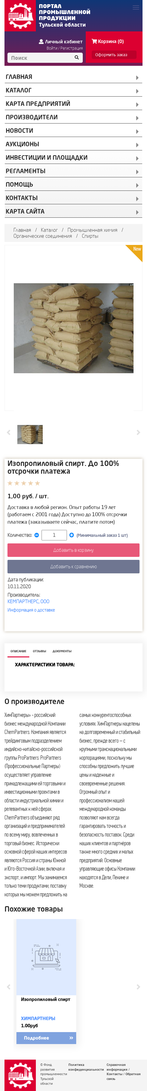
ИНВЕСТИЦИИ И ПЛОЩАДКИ (47, 157)
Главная (22, 230)
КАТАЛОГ (19, 90)
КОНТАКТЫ (22, 198)
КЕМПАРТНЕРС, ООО (28, 601)
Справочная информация (117, 1067)
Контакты (114, 1074)
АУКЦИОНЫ (22, 144)
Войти (52, 48)
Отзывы (39, 651)
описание (18, 651)
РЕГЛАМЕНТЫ (25, 171)
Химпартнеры (38, 1018)
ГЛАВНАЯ (19, 76)
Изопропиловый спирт (45, 999)
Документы (62, 651)
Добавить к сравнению (73, 566)
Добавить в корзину (73, 550)
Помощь (19, 184)
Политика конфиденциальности (86, 1067)
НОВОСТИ (19, 130)
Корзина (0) (108, 41)
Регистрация (71, 48)
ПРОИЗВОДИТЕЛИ (32, 117)
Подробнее (54, 1038)
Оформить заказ (111, 54)
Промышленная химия (92, 230)
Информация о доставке (31, 610)
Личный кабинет (61, 42)
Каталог (49, 230)
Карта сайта (25, 211)
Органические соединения (42, 236)
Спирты (90, 236)
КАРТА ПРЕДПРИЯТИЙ (38, 103)
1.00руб (29, 1025)
